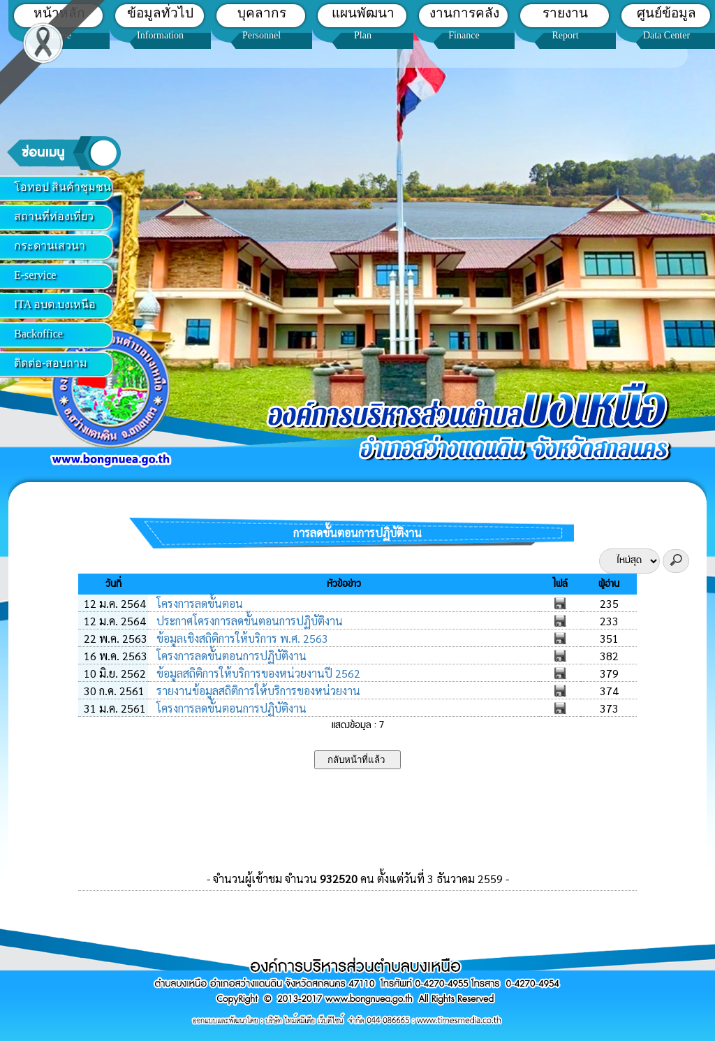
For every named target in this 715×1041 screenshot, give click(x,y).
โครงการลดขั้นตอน (198, 603)
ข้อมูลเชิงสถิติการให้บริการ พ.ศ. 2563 (241, 638)
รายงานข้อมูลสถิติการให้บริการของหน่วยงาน (257, 690)
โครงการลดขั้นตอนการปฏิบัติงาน (230, 655)
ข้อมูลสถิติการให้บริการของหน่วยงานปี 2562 (257, 673)
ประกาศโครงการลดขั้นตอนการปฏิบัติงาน (248, 620)
